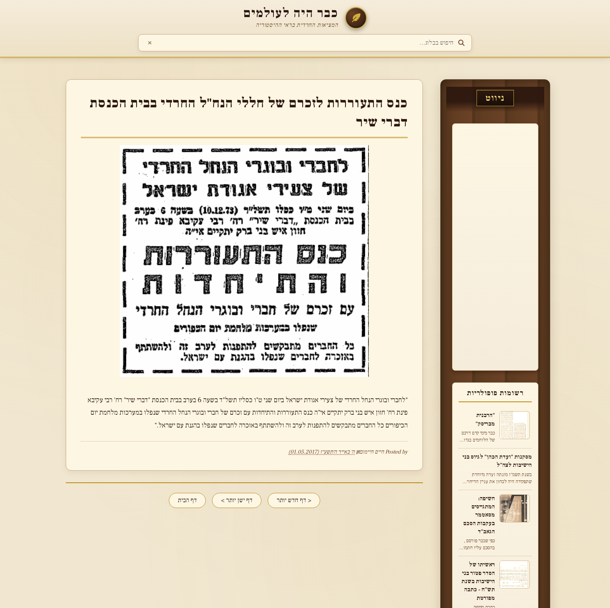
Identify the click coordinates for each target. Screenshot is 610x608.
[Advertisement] (508, 246)
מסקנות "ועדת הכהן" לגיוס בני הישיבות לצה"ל (497, 461)
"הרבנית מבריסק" (485, 419)
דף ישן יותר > (236, 500)
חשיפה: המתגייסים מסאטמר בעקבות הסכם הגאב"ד (479, 514)
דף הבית (187, 500)
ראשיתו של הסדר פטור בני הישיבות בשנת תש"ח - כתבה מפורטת (478, 581)
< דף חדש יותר (294, 500)
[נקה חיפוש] (149, 43)
